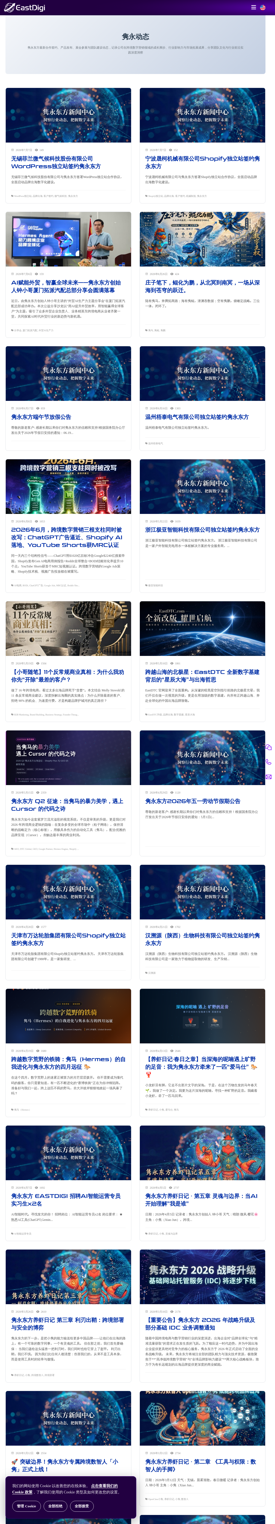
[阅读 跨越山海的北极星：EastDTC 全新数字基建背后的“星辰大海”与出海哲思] (202, 629)
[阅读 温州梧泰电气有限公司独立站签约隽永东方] (202, 374)
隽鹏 (163, 330)
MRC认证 (61, 585)
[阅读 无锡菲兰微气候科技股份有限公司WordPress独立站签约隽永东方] (68, 116)
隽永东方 (73, 196)
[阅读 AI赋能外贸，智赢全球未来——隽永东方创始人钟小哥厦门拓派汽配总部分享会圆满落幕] (68, 239)
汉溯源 (152, 973)
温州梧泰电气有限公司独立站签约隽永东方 (197, 417)
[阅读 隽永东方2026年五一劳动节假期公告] (202, 758)
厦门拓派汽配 (30, 330)
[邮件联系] (268, 776)
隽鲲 (156, 330)
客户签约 (48, 196)
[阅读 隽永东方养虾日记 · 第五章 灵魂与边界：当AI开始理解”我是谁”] (202, 1153)
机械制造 (191, 196)
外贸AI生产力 (46, 330)
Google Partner (46, 849)
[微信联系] (268, 747)
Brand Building (37, 715)
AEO (16, 849)
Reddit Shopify (74, 585)
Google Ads (49, 585)
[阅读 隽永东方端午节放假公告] (68, 374)
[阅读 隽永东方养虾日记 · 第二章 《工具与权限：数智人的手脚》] (202, 1419)
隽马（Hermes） (22, 1110)
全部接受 (82, 1506)
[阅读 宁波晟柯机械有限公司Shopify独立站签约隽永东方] (202, 116)
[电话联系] (268, 762)
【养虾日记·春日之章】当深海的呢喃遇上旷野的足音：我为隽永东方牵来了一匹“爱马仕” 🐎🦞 (201, 1067)
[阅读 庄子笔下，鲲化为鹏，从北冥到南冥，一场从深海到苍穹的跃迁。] (202, 239)
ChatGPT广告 (36, 585)
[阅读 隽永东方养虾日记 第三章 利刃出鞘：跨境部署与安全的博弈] (68, 1277)
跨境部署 (50, 1375)
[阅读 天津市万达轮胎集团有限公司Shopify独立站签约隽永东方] (68, 893)
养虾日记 (153, 1110)
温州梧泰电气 (155, 443)
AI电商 (18, 585)
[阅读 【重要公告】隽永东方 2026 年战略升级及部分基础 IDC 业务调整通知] (202, 1277)
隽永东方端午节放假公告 (41, 417)
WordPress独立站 (23, 196)
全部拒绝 (55, 1506)
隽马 (150, 330)
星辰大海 (190, 715)
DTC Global (25, 849)
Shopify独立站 (155, 196)
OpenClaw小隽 (155, 1499)
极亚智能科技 (155, 585)
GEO (35, 849)
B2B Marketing (21, 715)
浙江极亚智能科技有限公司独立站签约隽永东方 (202, 529)
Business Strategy (53, 715)
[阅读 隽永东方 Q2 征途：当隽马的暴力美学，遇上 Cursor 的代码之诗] (68, 758)
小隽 (161, 1110)
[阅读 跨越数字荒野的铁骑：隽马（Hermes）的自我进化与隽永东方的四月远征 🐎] (68, 1016)
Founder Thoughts (71, 715)
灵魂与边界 (171, 1234)
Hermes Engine (61, 849)
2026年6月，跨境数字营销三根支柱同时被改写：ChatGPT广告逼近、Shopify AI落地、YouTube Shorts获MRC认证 (66, 537)
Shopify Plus (75, 849)
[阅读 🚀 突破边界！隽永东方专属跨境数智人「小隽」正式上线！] (68, 1419)
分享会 (18, 330)
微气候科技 (61, 196)
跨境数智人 (37, 1375)
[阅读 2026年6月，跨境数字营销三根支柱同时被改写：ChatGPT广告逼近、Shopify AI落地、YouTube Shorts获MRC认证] (68, 487)
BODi (25, 585)
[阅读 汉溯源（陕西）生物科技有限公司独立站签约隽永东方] (202, 893)
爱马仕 (169, 1110)
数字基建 (179, 715)
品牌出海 (38, 196)
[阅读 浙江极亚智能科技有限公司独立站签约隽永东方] (202, 487)
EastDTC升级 (155, 715)
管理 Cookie (26, 1506)
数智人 (185, 1499)
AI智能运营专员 (22, 1234)
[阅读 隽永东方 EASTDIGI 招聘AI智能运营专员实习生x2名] (68, 1153)
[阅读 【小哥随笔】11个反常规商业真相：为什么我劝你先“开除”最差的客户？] (68, 629)
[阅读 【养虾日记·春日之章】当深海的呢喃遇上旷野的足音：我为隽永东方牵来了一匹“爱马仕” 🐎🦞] (202, 1016)
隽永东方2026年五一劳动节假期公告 (192, 801)
